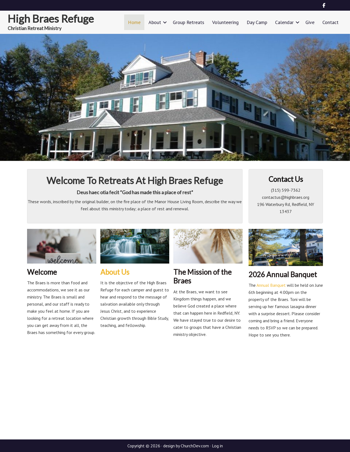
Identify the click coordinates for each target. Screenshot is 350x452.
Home (134, 22)
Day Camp (257, 22)
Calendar (284, 22)
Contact (330, 22)
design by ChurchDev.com (186, 445)
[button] (165, 22)
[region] (175, 97)
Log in (217, 445)
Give (309, 22)
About (154, 22)
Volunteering (225, 22)
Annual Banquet (271, 285)
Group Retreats (188, 22)
